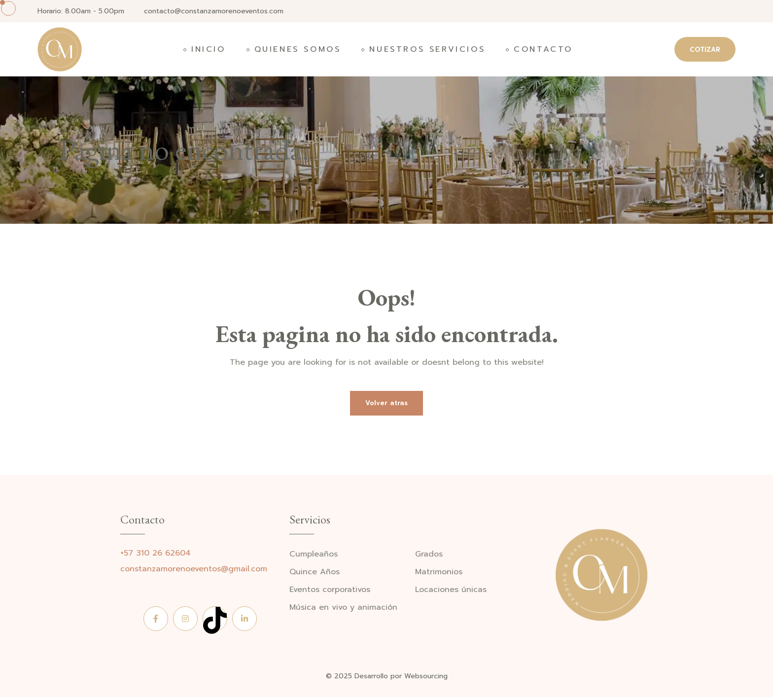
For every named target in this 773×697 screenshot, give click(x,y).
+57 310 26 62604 (155, 553)
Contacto (543, 49)
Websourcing (426, 676)
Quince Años (314, 572)
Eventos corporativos (329, 590)
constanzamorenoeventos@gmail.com (193, 569)
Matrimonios (438, 572)
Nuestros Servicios (427, 49)
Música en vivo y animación (343, 607)
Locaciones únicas (451, 590)
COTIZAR (705, 49)
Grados (429, 554)
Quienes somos (297, 49)
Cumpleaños (313, 554)
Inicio (208, 49)
